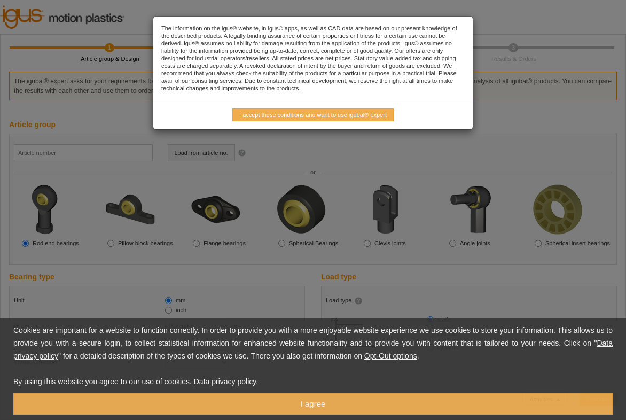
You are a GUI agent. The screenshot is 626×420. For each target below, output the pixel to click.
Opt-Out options (390, 356)
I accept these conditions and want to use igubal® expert (313, 115)
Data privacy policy (225, 381)
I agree (313, 403)
